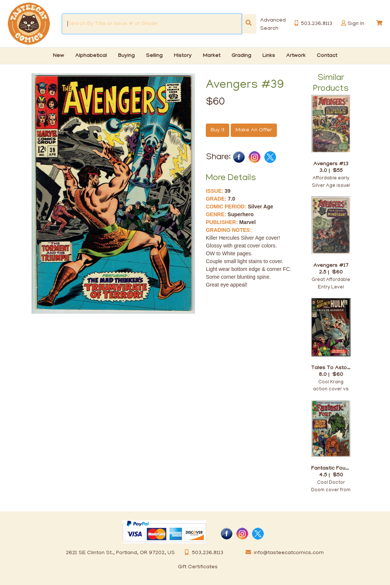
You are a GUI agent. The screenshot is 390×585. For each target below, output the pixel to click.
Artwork (296, 56)
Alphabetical (91, 56)
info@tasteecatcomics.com (283, 553)
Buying (126, 56)
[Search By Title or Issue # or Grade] (152, 23)
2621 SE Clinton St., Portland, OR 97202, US (120, 553)
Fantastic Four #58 (331, 468)
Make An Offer (254, 130)
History (183, 56)
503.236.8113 (202, 553)
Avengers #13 (330, 164)
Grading (241, 56)
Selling (154, 56)
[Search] (248, 23)
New (58, 56)
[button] (343, 23)
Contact (327, 56)
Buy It (217, 130)
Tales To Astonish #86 (331, 368)
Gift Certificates (198, 567)
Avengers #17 (330, 265)
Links (268, 56)
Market (211, 56)
